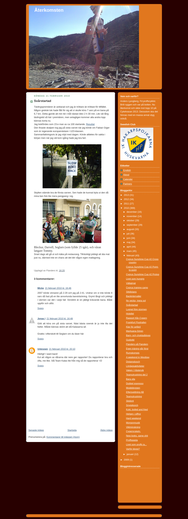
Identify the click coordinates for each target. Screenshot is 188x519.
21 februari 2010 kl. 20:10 (62, 349)
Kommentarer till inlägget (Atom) (63, 437)
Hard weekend (133, 418)
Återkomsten (49, 10)
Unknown (42, 349)
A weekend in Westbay (137, 357)
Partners (127, 184)
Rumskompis (133, 353)
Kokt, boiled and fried (137, 409)
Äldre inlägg (106, 430)
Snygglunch (132, 405)
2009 (127, 460)
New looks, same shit (137, 435)
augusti (131, 229)
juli (128, 233)
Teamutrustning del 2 (137, 374)
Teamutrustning (134, 396)
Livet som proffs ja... (136, 444)
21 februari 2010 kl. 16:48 (59, 318)
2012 (127, 199)
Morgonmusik (133, 422)
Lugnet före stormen (136, 309)
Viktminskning (133, 427)
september (132, 225)
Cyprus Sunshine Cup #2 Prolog (142, 274)
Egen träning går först (137, 348)
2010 (127, 208)
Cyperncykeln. (133, 431)
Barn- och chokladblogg (138, 335)
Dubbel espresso (135, 383)
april (129, 246)
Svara (40, 308)
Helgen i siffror (133, 414)
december (132, 212)
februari (131, 255)
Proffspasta (132, 440)
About (126, 174)
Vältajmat (131, 283)
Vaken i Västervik (135, 370)
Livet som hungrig (135, 279)
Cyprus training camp (137, 287)
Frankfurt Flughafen (136, 322)
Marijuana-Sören (134, 331)
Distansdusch (133, 361)
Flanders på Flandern (137, 344)
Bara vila (130, 379)
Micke (40, 288)
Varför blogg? (133, 449)
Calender (128, 179)
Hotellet (130, 313)
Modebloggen (133, 388)
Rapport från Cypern (136, 318)
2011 (127, 203)
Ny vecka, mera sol (136, 300)
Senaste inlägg (36, 430)
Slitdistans (131, 292)
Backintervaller (133, 296)
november (132, 216)
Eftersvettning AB (135, 392)
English (127, 170)
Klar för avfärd (133, 327)
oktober (131, 220)
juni (129, 238)
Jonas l (41, 318)
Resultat (90, 124)
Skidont (130, 401)
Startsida (72, 430)
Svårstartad (42, 101)
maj (129, 242)
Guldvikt (130, 340)
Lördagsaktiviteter (135, 366)
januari (130, 454)
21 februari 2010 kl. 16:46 (58, 288)
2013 (127, 195)
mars (130, 251)
